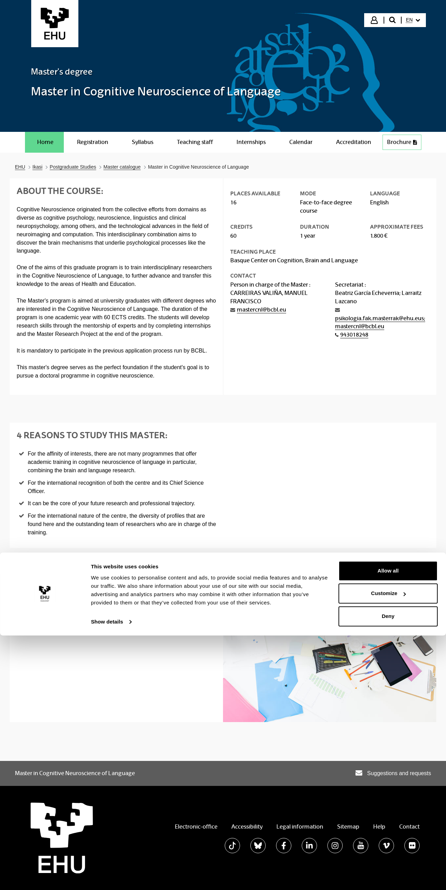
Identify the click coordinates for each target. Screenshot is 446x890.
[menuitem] (413, 20)
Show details (107, 876)
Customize (388, 848)
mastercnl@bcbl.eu (261, 309)
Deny (388, 871)
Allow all (388, 825)
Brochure (402, 142)
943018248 (354, 334)
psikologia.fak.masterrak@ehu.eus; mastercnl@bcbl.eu (380, 322)
